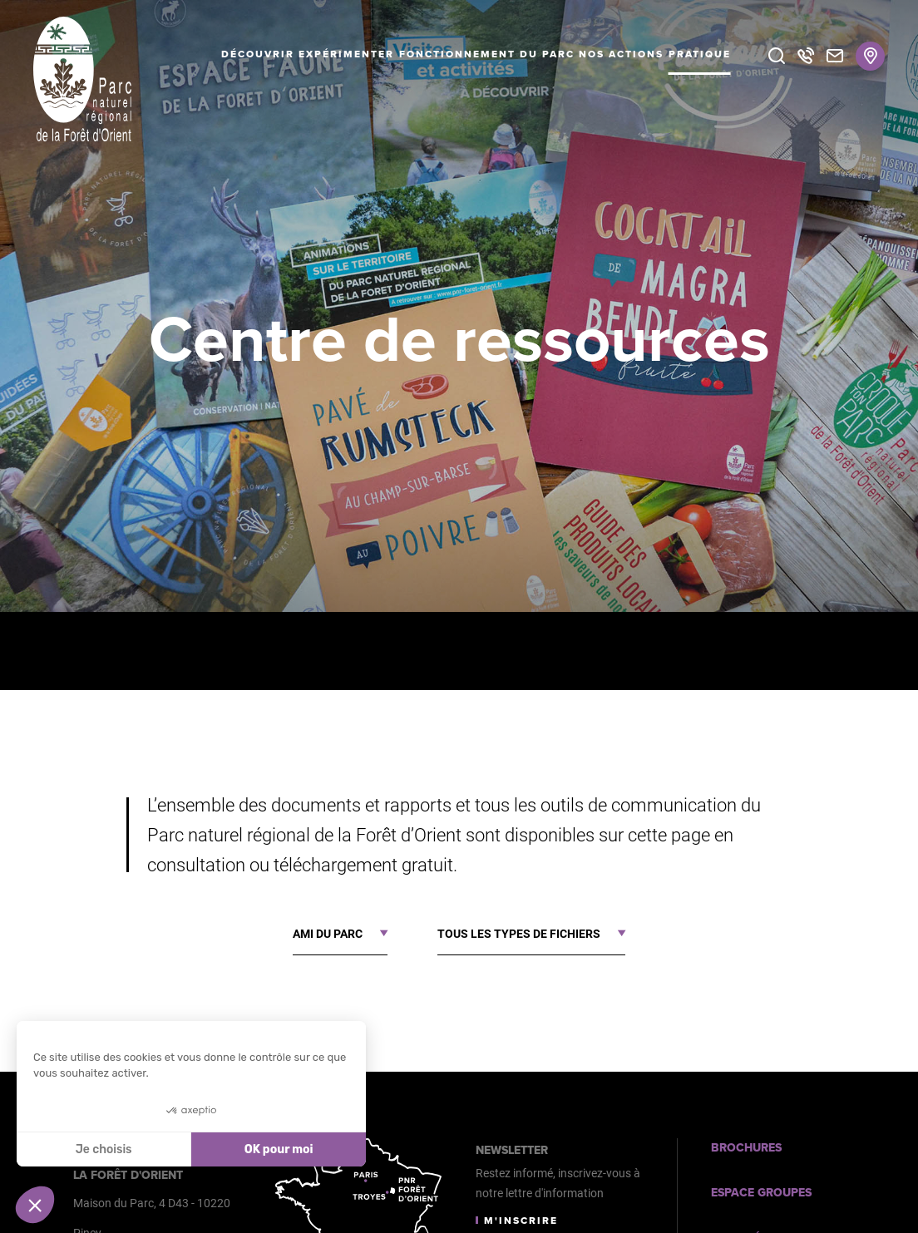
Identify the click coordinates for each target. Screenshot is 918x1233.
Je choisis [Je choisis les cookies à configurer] (104, 1149)
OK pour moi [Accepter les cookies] (278, 1149)
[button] (35, 1205)
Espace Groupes (761, 1193)
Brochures (746, 1148)
